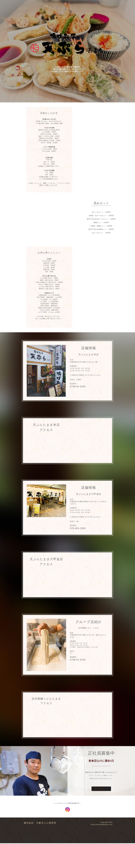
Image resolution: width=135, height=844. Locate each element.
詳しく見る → (101, 789)
